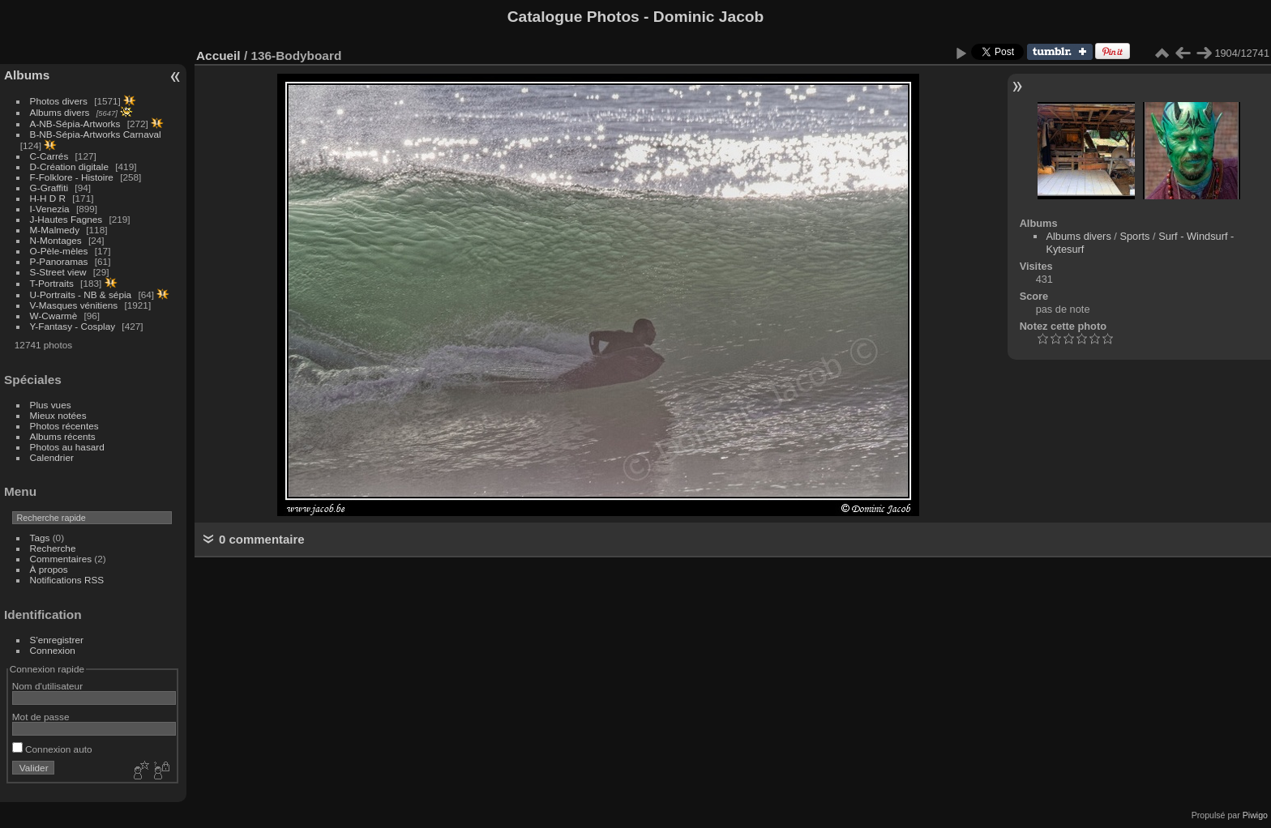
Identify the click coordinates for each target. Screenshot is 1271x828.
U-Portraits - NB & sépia (81, 294)
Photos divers (59, 101)
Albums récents (63, 436)
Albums (26, 75)
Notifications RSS (67, 579)
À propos (49, 569)
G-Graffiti (49, 187)
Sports (1134, 236)
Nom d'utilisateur (47, 686)
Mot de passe (41, 716)
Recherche (53, 548)
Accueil (218, 55)
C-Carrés (49, 156)
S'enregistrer (56, 639)
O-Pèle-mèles (59, 250)
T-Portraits (52, 283)
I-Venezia (50, 208)
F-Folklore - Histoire (71, 177)
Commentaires (61, 558)
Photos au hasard (67, 447)
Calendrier (52, 457)
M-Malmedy (54, 229)
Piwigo (1255, 815)
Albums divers (60, 112)
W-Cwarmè (54, 315)
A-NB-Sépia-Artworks (75, 123)
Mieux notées (58, 415)
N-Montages (56, 240)
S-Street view (58, 272)
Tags (40, 537)
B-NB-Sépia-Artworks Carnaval (95, 134)
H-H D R (48, 198)
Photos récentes (64, 425)
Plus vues (50, 404)
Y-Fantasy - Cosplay (73, 326)
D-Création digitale (69, 166)
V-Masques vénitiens (74, 305)
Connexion (52, 650)
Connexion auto (52, 749)
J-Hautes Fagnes (66, 219)
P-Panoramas (59, 261)
